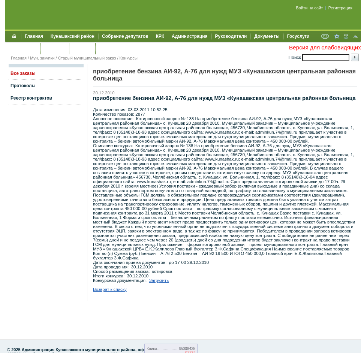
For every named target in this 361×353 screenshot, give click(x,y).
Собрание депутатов (125, 36)
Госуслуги (298, 36)
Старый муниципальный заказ (87, 58)
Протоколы (23, 85)
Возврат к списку (110, 289)
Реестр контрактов (31, 98)
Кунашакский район (72, 36)
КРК (160, 36)
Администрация (189, 36)
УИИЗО (106, 48)
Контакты (54, 48)
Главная (34, 36)
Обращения (23, 48)
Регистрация (340, 8)
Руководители (231, 36)
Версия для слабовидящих (325, 47)
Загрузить (159, 280)
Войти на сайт (309, 8)
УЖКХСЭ (82, 48)
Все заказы (23, 73)
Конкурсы (129, 58)
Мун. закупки (42, 58)
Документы (266, 36)
